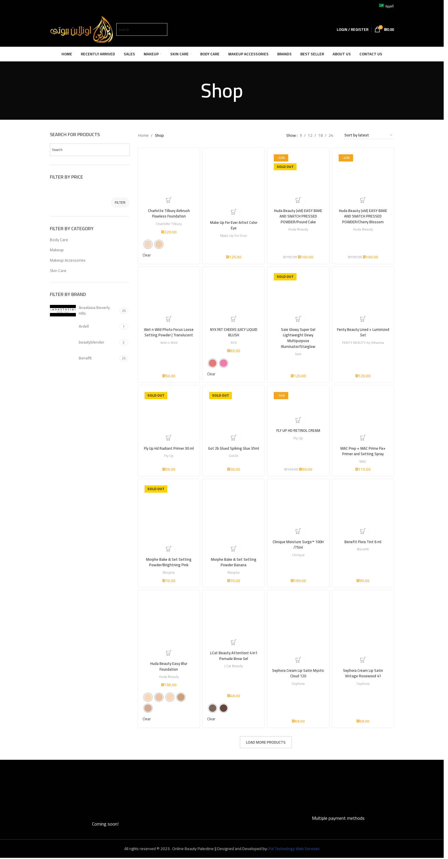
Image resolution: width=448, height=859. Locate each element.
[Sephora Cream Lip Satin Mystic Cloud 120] (298, 631)
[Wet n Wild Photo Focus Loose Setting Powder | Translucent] (168, 297)
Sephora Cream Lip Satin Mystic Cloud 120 (299, 673)
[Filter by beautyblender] (84, 342)
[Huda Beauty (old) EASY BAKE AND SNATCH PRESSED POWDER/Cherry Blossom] (363, 177)
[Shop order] (369, 135)
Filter (120, 202)
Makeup (57, 250)
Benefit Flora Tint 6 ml (364, 542)
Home (143, 135)
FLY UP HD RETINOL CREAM (298, 431)
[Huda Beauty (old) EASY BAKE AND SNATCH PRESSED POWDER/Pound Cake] (298, 177)
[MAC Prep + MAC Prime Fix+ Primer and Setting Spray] (363, 417)
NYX (233, 341)
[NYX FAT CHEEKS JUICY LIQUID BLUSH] (233, 297)
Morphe (167, 572)
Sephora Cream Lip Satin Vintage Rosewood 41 (364, 673)
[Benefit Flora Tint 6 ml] (363, 512)
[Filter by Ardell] (84, 326)
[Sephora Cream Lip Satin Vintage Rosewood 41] (363, 631)
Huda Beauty (298, 227)
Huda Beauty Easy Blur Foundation (168, 667)
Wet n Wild (168, 347)
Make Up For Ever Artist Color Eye (233, 223)
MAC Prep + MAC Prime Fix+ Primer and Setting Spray (364, 451)
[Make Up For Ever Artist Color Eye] (233, 183)
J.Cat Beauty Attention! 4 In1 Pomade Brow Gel (233, 656)
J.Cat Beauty (233, 666)
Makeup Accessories (68, 260)
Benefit (364, 550)
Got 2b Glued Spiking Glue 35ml (233, 451)
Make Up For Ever (233, 233)
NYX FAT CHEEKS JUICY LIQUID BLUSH (233, 331)
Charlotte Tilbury (167, 221)
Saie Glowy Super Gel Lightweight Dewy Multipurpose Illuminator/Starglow (298, 337)
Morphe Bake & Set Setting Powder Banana (233, 562)
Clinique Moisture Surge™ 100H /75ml (299, 545)
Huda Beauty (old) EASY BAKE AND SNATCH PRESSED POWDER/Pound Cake (298, 214)
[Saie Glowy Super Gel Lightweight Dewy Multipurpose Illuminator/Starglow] (298, 297)
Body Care (59, 239)
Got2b (233, 461)
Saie (298, 353)
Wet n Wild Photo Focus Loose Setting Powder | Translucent (167, 334)
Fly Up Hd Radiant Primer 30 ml (168, 451)
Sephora (299, 683)
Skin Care (58, 270)
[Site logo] (81, 29)
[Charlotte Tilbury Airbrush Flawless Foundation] (168, 177)
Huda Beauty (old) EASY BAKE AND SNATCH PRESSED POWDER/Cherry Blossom (364, 214)
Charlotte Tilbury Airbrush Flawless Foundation (167, 211)
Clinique (298, 555)
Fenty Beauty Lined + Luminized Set (364, 331)
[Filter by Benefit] (84, 358)
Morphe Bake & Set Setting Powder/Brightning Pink (168, 562)
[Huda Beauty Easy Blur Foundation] (168, 628)
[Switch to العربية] (386, 6)
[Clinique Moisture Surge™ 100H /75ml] (298, 512)
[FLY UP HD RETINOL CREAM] (298, 409)
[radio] (148, 242)
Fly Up (168, 461)
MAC (364, 461)
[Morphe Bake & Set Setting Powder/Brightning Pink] (168, 520)
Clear (147, 254)
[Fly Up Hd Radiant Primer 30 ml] (168, 417)
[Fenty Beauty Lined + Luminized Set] (363, 297)
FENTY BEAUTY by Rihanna (364, 341)
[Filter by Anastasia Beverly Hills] (84, 310)
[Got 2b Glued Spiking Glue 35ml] (233, 417)
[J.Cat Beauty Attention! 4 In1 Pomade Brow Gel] (233, 623)
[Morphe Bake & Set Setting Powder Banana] (233, 520)
